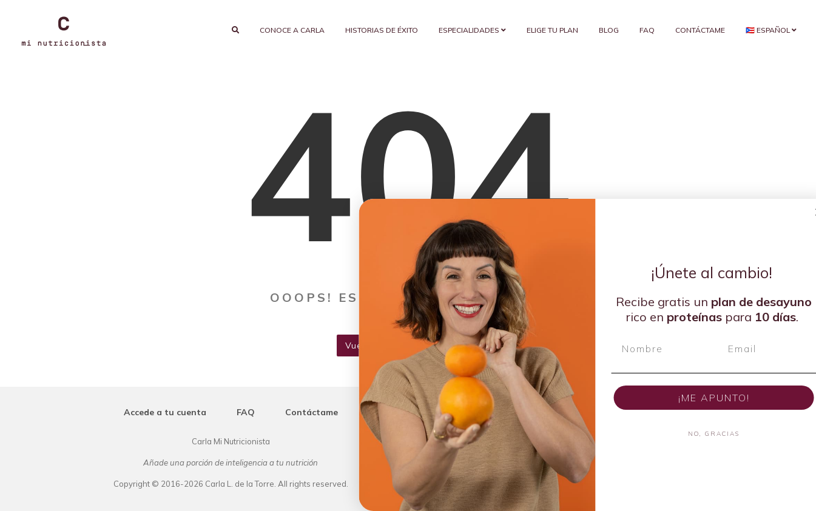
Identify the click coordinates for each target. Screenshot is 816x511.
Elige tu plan (552, 30)
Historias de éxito (381, 30)
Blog (609, 30)
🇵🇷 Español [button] (771, 30)
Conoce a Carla (292, 30)
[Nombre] (704, 348)
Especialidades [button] (472, 30)
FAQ (647, 30)
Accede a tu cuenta (165, 412)
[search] (235, 30)
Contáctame (700, 30)
